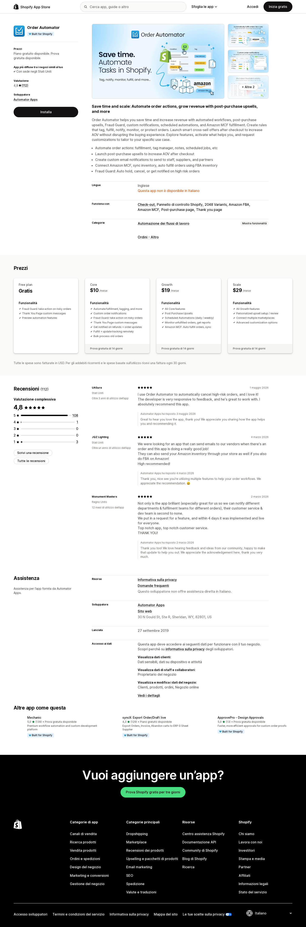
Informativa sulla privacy (157, 580)
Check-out (146, 204)
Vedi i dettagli (149, 695)
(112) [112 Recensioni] (25, 85)
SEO (129, 875)
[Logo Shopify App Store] (32, 7)
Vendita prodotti (83, 850)
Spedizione (135, 884)
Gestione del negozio (87, 884)
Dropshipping (137, 834)
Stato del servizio (253, 892)
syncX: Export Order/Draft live (144, 717)
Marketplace (136, 842)
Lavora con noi (250, 842)
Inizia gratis (278, 6)
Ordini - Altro (148, 237)
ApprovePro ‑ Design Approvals (241, 717)
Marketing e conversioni (89, 875)
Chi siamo (246, 834)
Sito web (145, 611)
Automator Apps (26, 99)
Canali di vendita (83, 834)
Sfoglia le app (204, 6)
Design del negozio (85, 867)
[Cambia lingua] (273, 913)
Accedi (252, 6)
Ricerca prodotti (83, 842)
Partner (245, 867)
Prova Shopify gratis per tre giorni (153, 792)
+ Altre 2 (248, 87)
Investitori (247, 850)
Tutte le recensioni (31, 461)
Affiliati (244, 875)
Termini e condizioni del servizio (78, 914)
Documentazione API (199, 842)
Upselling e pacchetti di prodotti (152, 859)
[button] (58, 727)
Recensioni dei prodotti (145, 850)
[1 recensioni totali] (77, 422)
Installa (46, 112)
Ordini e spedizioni (85, 859)
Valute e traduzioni (141, 892)
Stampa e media (252, 859)
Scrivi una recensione (33, 453)
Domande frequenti (153, 586)
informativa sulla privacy (185, 649)
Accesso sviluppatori (30, 914)
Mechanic (34, 717)
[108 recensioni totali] (75, 415)
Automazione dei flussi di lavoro (163, 223)
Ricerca (188, 867)
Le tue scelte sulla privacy (204, 914)
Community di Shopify (200, 850)
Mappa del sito (166, 914)
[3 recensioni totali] (77, 442)
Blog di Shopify (194, 859)
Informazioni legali (253, 884)
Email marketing (139, 867)
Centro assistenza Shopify (203, 834)
